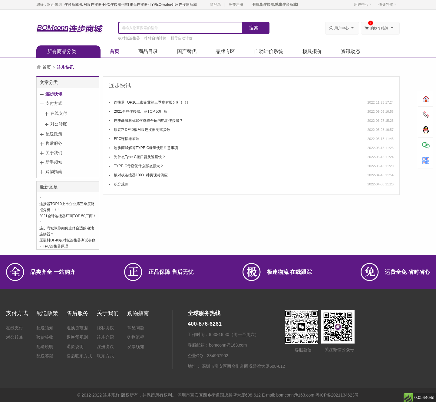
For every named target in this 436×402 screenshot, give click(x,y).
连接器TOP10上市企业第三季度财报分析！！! (66, 204)
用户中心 (363, 4)
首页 (114, 51)
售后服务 (53, 143)
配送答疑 (44, 356)
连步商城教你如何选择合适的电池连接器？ (66, 228)
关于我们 (53, 152)
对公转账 (58, 123)
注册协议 (105, 346)
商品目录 (148, 51)
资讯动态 (350, 51)
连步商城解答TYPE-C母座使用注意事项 (146, 148)
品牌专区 (225, 51)
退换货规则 (77, 337)
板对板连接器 (129, 38)
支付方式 (53, 103)
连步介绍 (105, 337)
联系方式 (105, 356)
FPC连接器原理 (55, 246)
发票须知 (135, 346)
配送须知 (44, 327)
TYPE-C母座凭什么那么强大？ (139, 166)
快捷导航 (387, 4)
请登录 (215, 4)
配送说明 (44, 346)
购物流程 (135, 337)
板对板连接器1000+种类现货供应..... (143, 175)
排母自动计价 (182, 38)
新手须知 (53, 162)
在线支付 (58, 113)
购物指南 (53, 171)
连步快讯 (53, 93)
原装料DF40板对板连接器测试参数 (67, 240)
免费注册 (236, 4)
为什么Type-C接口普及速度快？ (140, 157)
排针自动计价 (155, 38)
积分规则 (121, 184)
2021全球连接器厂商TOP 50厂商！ (67, 216)
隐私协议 (105, 327)
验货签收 (44, 337)
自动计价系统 (268, 51)
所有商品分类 (61, 51)
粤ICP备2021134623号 (337, 395)
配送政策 (53, 133)
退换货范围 (77, 327)
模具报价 (312, 51)
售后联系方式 (79, 356)
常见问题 (135, 327)
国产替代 (187, 51)
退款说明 (75, 346)
